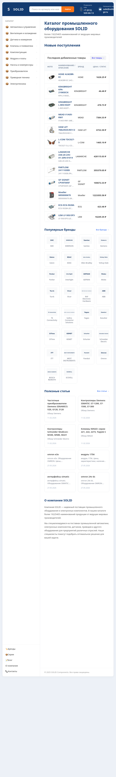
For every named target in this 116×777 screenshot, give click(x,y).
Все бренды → (102, 229)
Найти (68, 9)
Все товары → (98, 58)
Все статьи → (103, 391)
